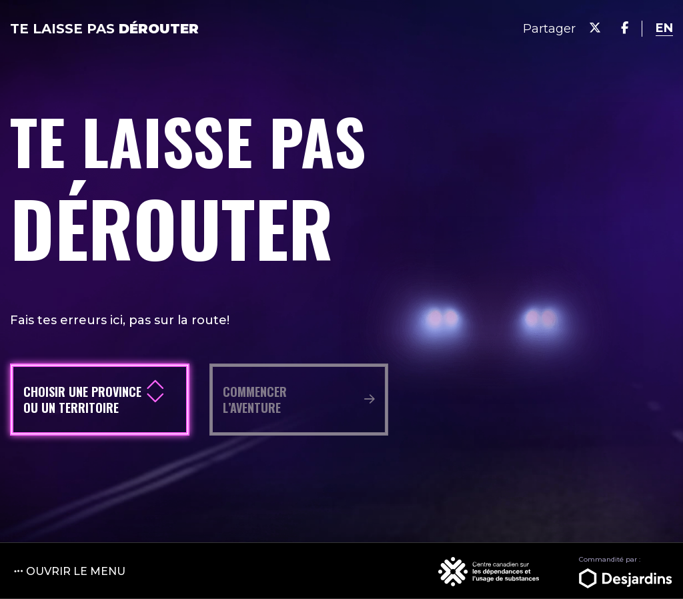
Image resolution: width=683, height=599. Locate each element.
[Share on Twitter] (595, 28)
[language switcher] (664, 28)
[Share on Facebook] (624, 28)
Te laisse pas (104, 29)
